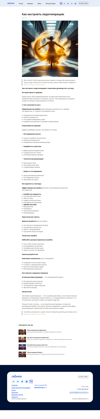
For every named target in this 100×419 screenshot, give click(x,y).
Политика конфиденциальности (80, 401)
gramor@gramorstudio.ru (79, 394)
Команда (30, 3)
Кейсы (39, 3)
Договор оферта (40, 390)
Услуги (21, 3)
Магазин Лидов (50, 3)
